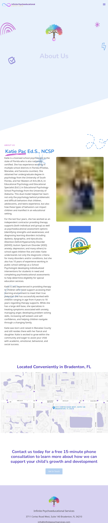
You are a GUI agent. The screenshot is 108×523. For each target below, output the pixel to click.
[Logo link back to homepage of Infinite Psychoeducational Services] (18, 4)
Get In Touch (54, 471)
